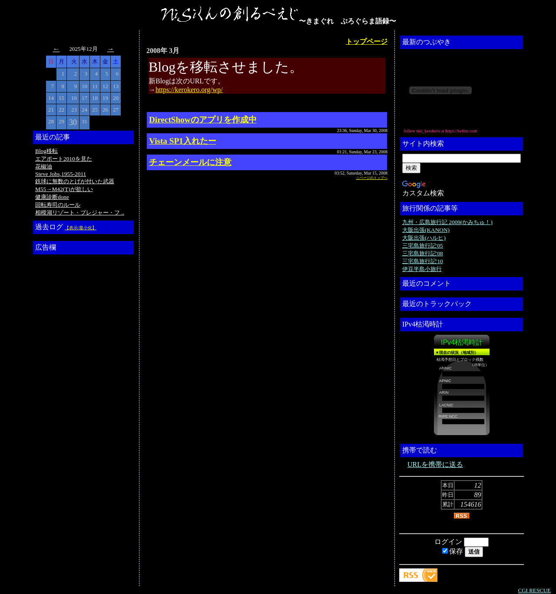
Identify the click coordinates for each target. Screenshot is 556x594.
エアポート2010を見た (63, 158)
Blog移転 (46, 151)
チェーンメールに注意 (190, 162)
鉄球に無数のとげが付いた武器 (74, 181)
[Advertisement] (70, 387)
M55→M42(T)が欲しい (64, 189)
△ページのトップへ (371, 178)
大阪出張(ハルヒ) (424, 237)
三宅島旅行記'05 (422, 245)
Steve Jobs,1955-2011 (60, 174)
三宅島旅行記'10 (422, 261)
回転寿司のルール (57, 204)
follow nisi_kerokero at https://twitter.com (440, 131)
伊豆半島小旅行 (422, 269)
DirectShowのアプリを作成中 (203, 119)
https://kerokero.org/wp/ (189, 89)
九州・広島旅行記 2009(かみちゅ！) (447, 222)
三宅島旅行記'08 (422, 253)
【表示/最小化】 (80, 227)
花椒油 (43, 166)
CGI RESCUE (534, 590)
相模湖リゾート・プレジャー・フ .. (79, 212)
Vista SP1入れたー (182, 140)
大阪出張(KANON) (426, 230)
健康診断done (52, 197)
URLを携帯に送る (435, 464)
